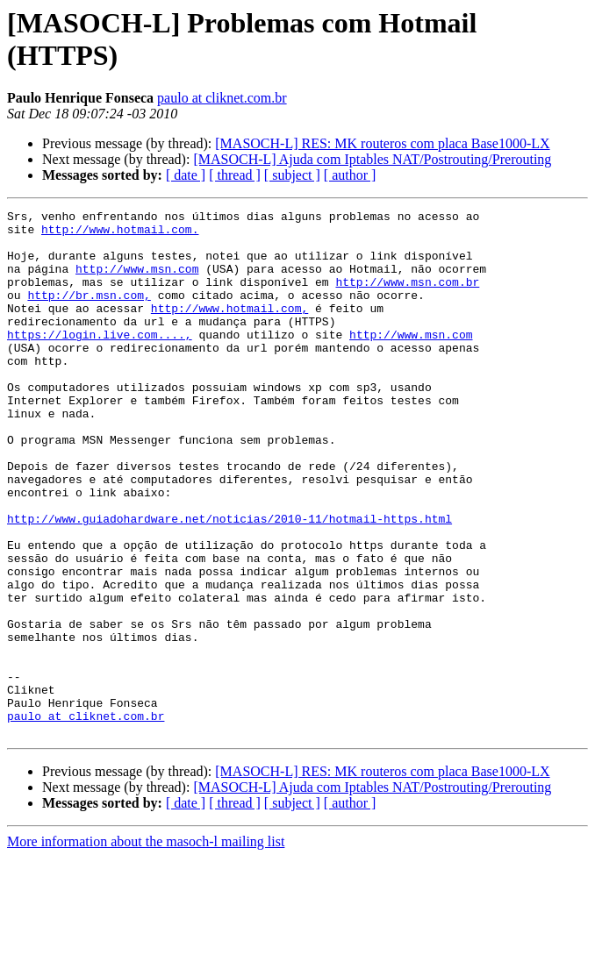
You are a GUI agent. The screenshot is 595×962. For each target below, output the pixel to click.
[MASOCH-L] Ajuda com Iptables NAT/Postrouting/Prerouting (372, 159)
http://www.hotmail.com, (229, 329)
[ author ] (350, 174)
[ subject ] (292, 174)
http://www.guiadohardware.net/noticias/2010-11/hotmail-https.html (229, 581)
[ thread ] (235, 174)
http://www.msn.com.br (407, 297)
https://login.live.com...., (99, 360)
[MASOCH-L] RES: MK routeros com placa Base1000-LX (382, 143)
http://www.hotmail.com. (119, 234)
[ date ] (185, 174)
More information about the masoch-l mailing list (145, 946)
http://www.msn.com (136, 281)
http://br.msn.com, (88, 313)
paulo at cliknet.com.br (222, 97)
